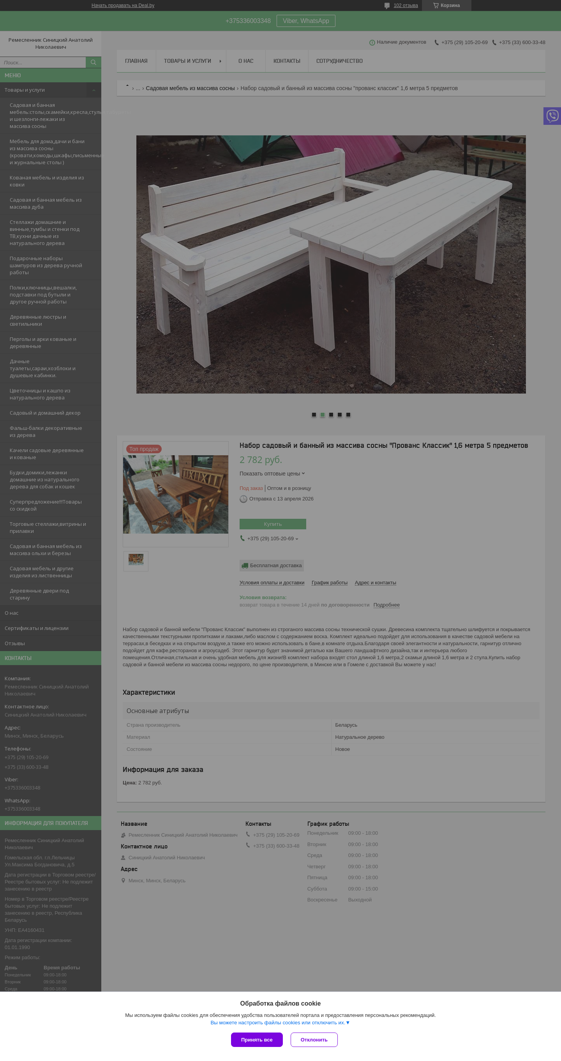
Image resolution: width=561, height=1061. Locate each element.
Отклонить (314, 1040)
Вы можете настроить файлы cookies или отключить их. (277, 1023)
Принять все (257, 1040)
